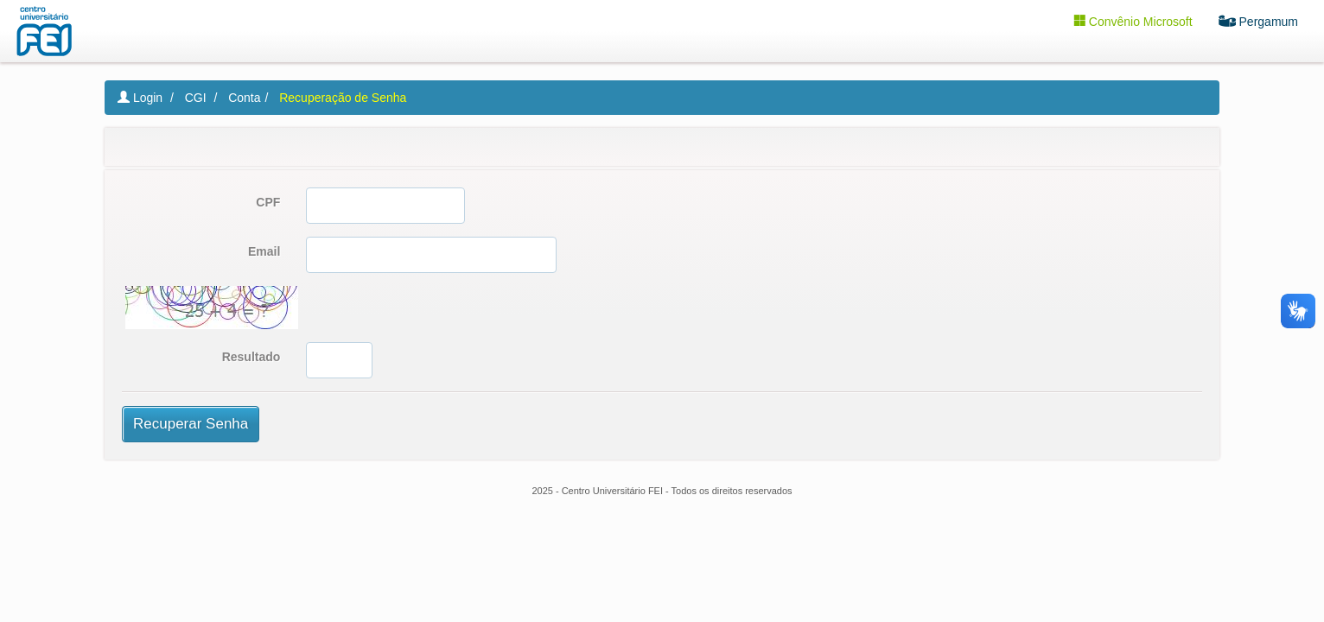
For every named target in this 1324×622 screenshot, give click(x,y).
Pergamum (1265, 20)
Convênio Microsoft (1139, 20)
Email (264, 251)
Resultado (251, 357)
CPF (268, 202)
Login (140, 98)
